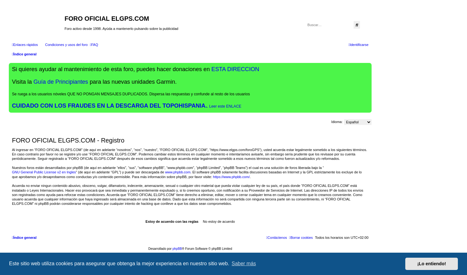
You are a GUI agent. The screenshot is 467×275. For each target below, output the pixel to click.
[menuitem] (63, 44)
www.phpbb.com (178, 172)
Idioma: (337, 122)
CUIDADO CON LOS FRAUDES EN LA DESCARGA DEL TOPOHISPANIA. (109, 106)
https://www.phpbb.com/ (231, 177)
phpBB (177, 248)
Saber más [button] (244, 263)
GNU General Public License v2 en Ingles (44, 172)
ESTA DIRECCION (235, 69)
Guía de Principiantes (60, 82)
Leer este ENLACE (225, 106)
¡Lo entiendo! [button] (431, 263)
